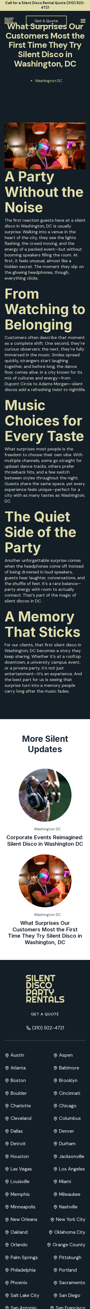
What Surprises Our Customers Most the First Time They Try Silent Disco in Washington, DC (45, 953)
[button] (82, 20)
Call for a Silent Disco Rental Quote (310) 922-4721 (45, 5)
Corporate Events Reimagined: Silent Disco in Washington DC (45, 861)
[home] (11, 20)
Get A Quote (46, 20)
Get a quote (45, 1014)
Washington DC (48, 80)
